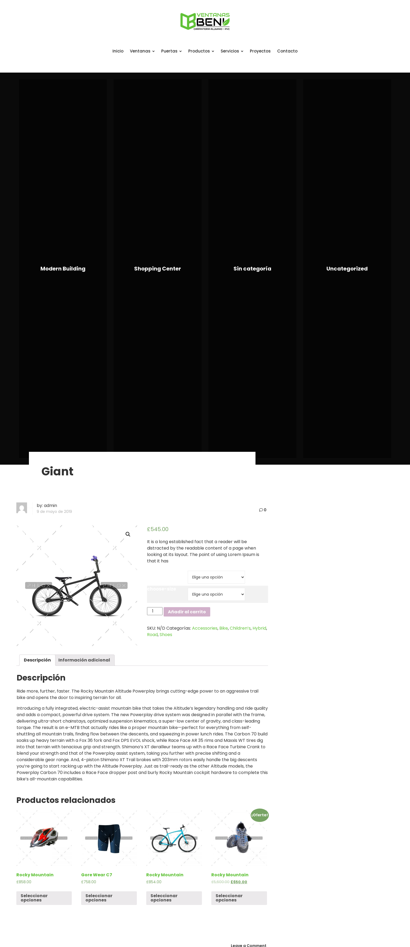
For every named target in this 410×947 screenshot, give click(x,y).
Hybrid (259, 628)
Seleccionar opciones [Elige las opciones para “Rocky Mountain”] (34, 898)
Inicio (117, 51)
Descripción (37, 660)
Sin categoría (252, 268)
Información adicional (84, 660)
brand (154, 572)
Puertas (171, 51)
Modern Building (62, 268)
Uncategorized (347, 268)
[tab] (37, 660)
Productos (201, 51)
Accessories (204, 628)
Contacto (287, 51)
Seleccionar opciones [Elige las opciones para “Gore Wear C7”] (98, 898)
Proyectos (260, 51)
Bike (223, 628)
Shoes (166, 635)
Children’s (240, 628)
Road (152, 635)
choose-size (161, 589)
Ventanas (142, 51)
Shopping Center (157, 268)
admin (50, 505)
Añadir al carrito (187, 612)
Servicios (232, 51)
